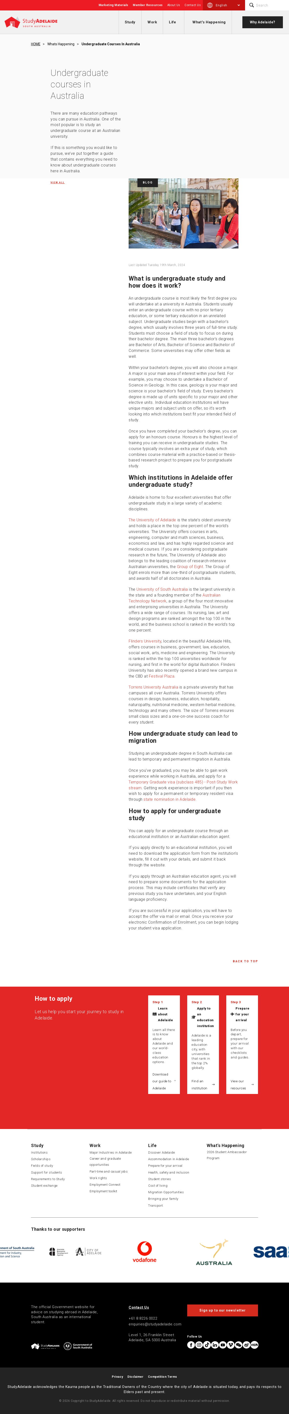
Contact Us (193, 5)
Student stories (159, 1179)
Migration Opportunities (166, 1192)
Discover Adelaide (161, 1152)
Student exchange (44, 1185)
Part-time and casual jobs (109, 1171)
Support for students (46, 1172)
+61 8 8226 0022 (143, 1318)
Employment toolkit (103, 1191)
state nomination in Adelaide (170, 799)
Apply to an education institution (205, 1017)
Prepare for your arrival (242, 1014)
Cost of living (158, 1185)
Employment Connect (105, 1184)
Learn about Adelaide (165, 1014)
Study (130, 22)
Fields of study (42, 1165)
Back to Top (245, 961)
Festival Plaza (162, 676)
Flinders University (145, 641)
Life (172, 22)
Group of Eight (190, 566)
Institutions (39, 1152)
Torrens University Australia (153, 687)
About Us (173, 5)
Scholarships (41, 1159)
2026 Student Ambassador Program (227, 1155)
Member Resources (148, 5)
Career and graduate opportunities (105, 1161)
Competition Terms (162, 1376)
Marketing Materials (113, 5)
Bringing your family (163, 1199)
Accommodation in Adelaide (168, 1159)
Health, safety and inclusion (168, 1172)
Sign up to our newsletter (222, 1310)
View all (58, 182)
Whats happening (60, 44)
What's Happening (209, 22)
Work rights (98, 1178)
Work (152, 22)
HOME (35, 44)
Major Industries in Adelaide (111, 1152)
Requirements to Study (48, 1179)
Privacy (117, 1376)
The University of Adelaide (152, 520)
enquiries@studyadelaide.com (155, 1324)
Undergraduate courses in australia (111, 44)
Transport (155, 1205)
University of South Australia (162, 589)
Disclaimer (135, 1376)
